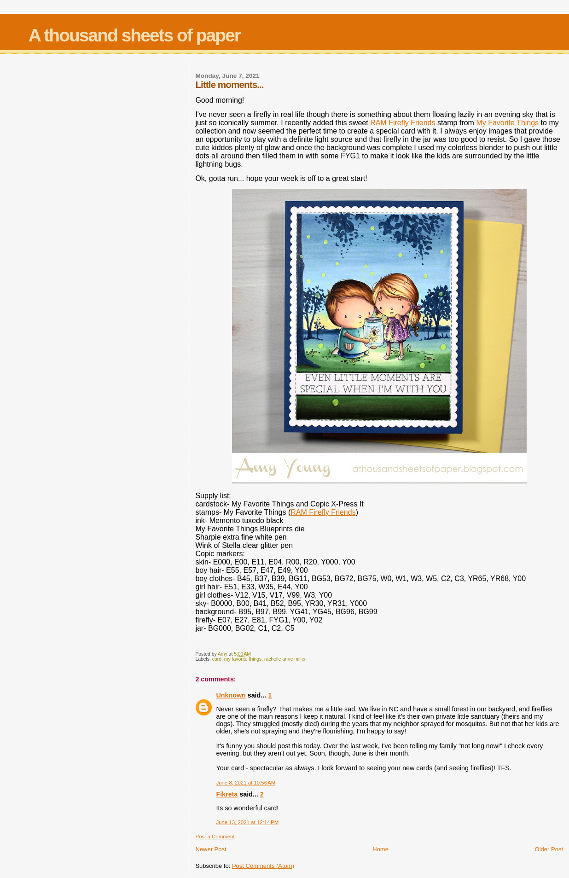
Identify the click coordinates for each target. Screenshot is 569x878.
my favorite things (242, 659)
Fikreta (227, 794)
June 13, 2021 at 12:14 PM (247, 822)
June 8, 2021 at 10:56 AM (245, 782)
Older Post (549, 849)
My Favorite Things (507, 123)
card (216, 659)
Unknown (230, 695)
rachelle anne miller (285, 659)
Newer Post (210, 849)
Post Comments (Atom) (263, 865)
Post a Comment (214, 836)
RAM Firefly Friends (402, 123)
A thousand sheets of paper (134, 35)
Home (380, 849)
